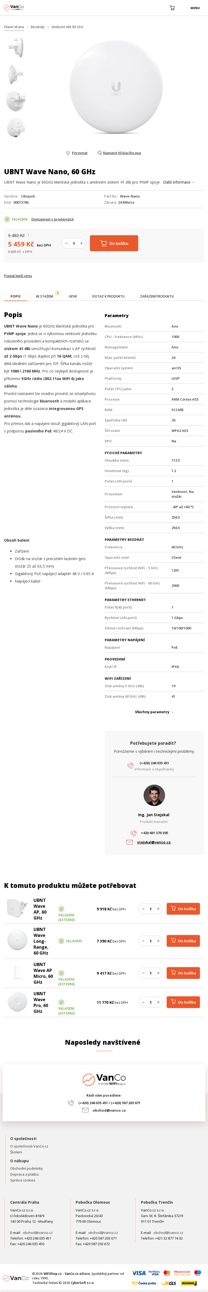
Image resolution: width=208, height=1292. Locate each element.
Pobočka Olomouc (93, 1202)
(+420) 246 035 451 (154, 763)
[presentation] (16, 40)
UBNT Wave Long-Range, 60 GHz (41, 941)
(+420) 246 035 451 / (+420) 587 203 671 (109, 1102)
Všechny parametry (152, 711)
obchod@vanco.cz (109, 1110)
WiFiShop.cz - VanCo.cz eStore (24, 7)
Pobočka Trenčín (157, 1202)
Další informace (177, 182)
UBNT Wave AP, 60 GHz (40, 909)
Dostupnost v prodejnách (52, 219)
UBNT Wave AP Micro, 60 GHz (43, 973)
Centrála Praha (24, 1202)
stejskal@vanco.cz (154, 842)
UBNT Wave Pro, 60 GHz (41, 1002)
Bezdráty (38, 27)
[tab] (15, 297)
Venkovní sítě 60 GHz (67, 27)
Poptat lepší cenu (18, 275)
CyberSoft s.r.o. (82, 1282)
